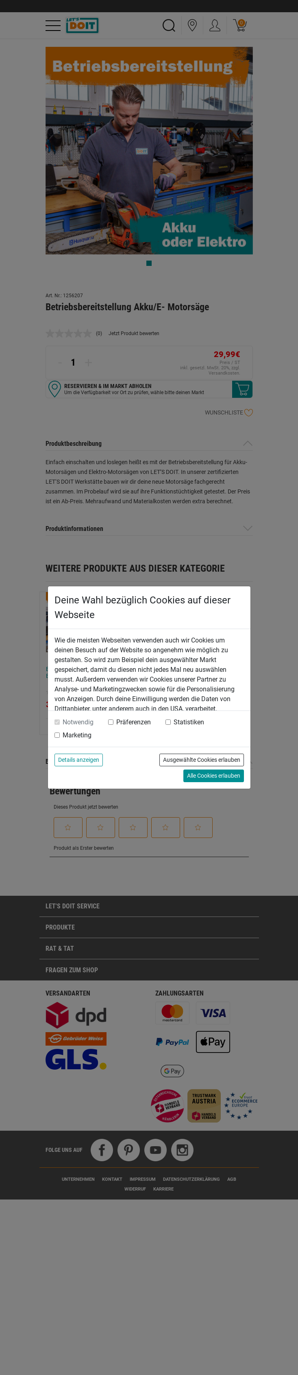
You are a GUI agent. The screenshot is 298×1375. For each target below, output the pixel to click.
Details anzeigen (78, 760)
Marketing (77, 735)
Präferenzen (133, 722)
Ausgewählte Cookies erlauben (201, 760)
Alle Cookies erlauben (213, 775)
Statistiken (189, 722)
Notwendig (78, 722)
